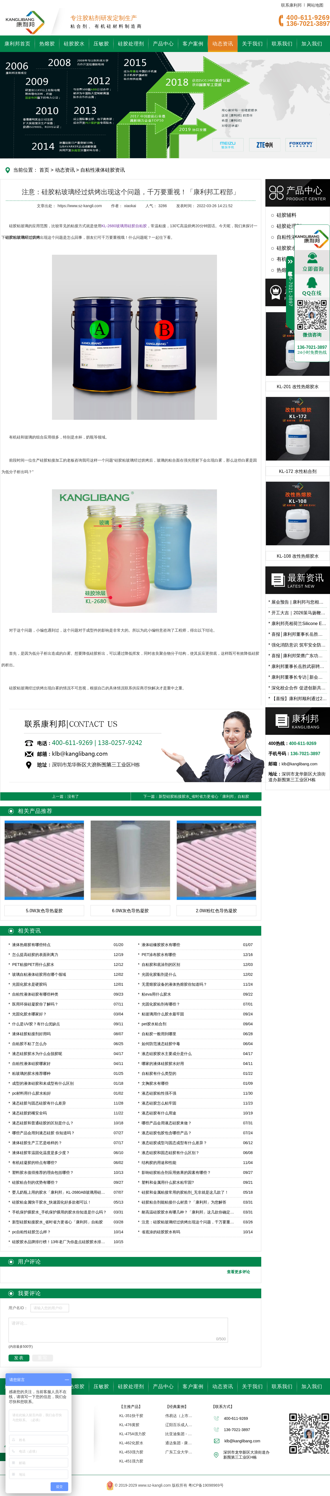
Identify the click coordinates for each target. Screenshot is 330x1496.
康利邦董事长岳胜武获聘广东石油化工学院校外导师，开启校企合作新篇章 (297, 666)
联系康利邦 (291, 5)
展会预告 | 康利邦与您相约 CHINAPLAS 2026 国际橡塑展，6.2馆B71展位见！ (297, 602)
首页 (44, 170)
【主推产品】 (130, 1406)
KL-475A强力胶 (132, 1434)
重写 (43, 1357)
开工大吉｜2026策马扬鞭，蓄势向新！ (297, 612)
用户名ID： (18, 1308)
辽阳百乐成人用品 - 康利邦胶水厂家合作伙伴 (179, 1425)
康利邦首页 (17, 43)
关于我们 (252, 43)
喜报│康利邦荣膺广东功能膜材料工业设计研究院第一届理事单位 (297, 655)
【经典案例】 (176, 1406)
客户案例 (193, 43)
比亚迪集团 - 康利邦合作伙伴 (179, 1434)
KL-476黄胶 (129, 1425)
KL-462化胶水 (131, 1443)
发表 (19, 1357)
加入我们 (311, 43)
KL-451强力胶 (131, 1461)
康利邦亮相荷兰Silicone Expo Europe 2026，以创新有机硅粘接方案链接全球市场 (297, 623)
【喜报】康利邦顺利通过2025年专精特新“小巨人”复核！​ (297, 698)
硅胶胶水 (74, 43)
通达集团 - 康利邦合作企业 (179, 1443)
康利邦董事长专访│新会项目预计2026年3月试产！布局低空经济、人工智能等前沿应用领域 (297, 677)
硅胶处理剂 (131, 43)
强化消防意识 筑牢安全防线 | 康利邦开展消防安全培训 (297, 645)
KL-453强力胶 (131, 1452)
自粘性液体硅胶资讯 (102, 170)
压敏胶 (101, 43)
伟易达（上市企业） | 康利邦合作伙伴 (179, 1415)
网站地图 (315, 5)
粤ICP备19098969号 (206, 1485)
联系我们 (282, 43)
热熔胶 (47, 43)
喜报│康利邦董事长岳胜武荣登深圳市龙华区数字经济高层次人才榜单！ (297, 634)
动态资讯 (222, 43)
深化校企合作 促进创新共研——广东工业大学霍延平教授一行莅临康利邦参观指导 (297, 688)
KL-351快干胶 (131, 1415)
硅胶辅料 (286, 215)
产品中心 (163, 43)
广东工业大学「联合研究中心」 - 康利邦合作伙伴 (179, 1452)
